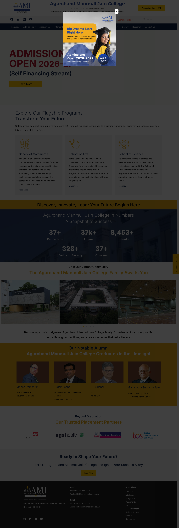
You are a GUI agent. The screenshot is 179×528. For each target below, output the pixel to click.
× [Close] (116, 11)
